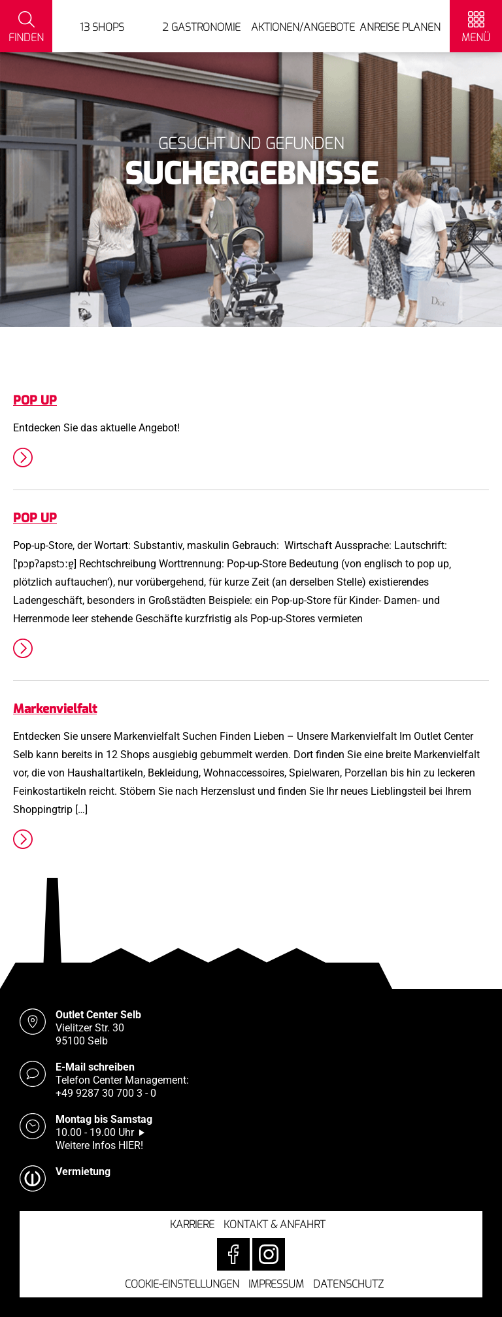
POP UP (35, 400)
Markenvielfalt (55, 709)
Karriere (192, 1224)
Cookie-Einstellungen (182, 1284)
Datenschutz (348, 1284)
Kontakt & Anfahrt (275, 1224)
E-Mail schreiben (95, 1067)
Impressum (276, 1284)
